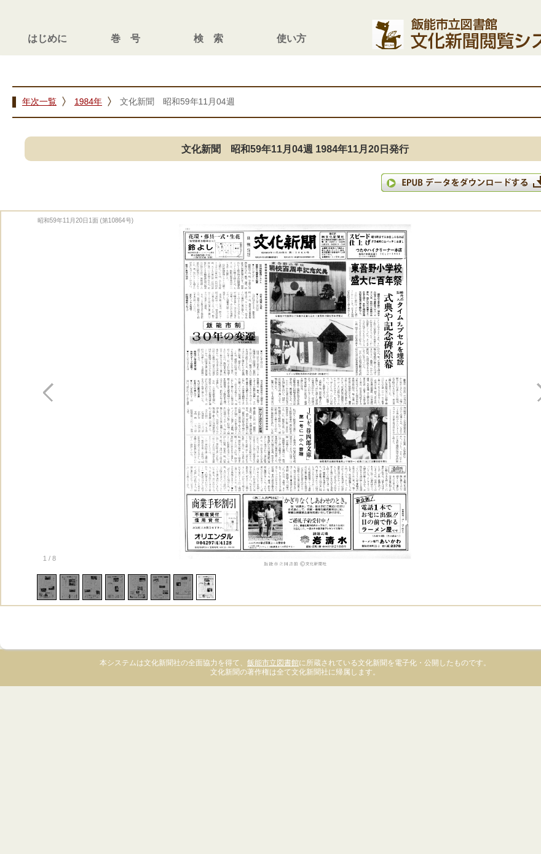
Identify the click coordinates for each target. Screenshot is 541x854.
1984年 (88, 101)
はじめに (47, 38)
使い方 (291, 38)
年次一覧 (39, 101)
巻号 (130, 38)
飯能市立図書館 (273, 662)
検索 (213, 38)
